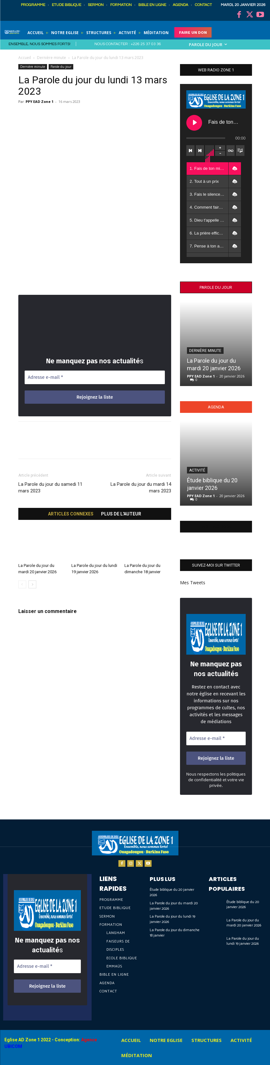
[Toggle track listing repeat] (230, 150)
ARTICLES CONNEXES (70, 514)
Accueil (24, 57)
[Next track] (200, 150)
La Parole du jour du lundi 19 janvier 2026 (172, 919)
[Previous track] (190, 150)
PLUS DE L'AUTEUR (121, 514)
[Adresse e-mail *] (95, 377)
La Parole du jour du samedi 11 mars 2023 (50, 487)
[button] (234, 168)
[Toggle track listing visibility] (240, 150)
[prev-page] (22, 584)
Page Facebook (216, 527)
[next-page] (32, 584)
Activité (197, 470)
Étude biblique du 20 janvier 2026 (172, 892)
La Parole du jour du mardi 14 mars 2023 (141, 487)
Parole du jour (61, 66)
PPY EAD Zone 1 (39, 101)
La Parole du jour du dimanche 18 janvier (175, 932)
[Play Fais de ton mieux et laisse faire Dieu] (194, 123)
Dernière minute (51, 57)
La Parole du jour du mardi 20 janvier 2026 (174, 906)
